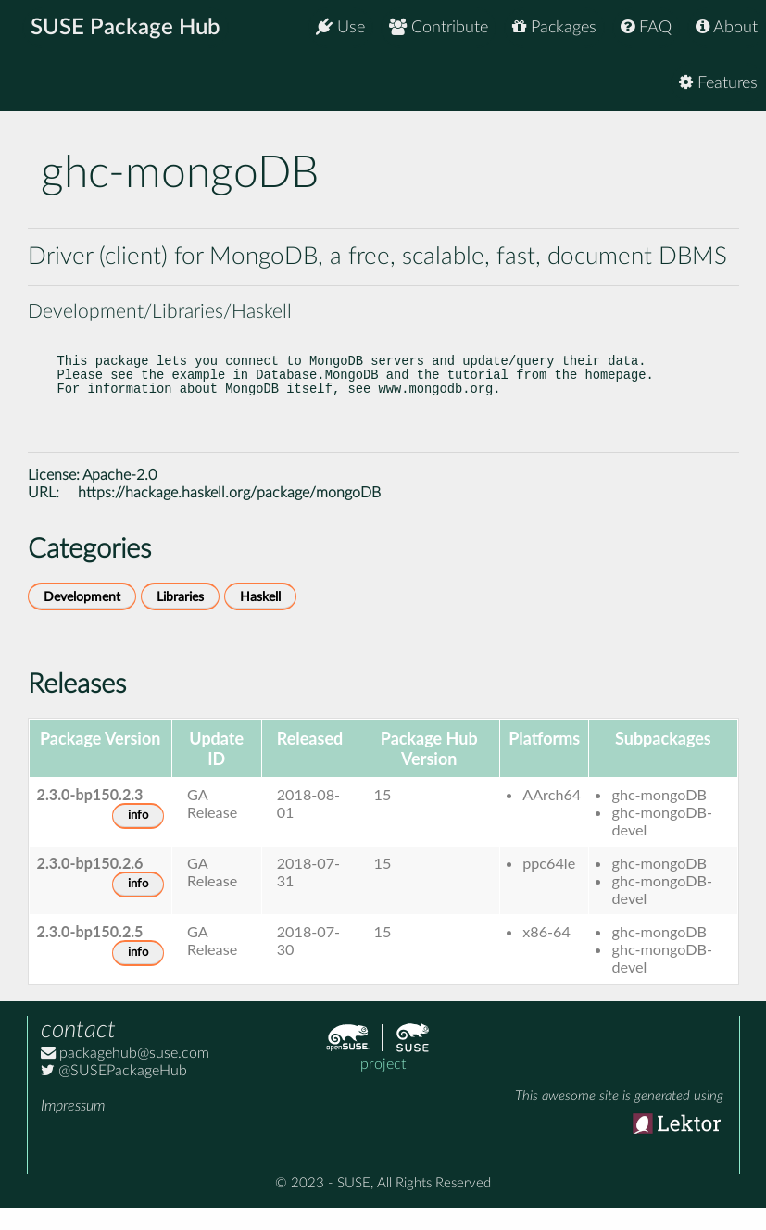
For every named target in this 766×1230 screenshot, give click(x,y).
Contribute (438, 27)
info (138, 838)
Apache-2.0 (119, 497)
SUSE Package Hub (125, 28)
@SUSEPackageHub (114, 1093)
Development (82, 619)
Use (340, 27)
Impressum (73, 1128)
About (727, 27)
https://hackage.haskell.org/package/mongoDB (229, 515)
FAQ (646, 27)
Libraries (180, 619)
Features (718, 83)
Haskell (260, 619)
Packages (554, 27)
